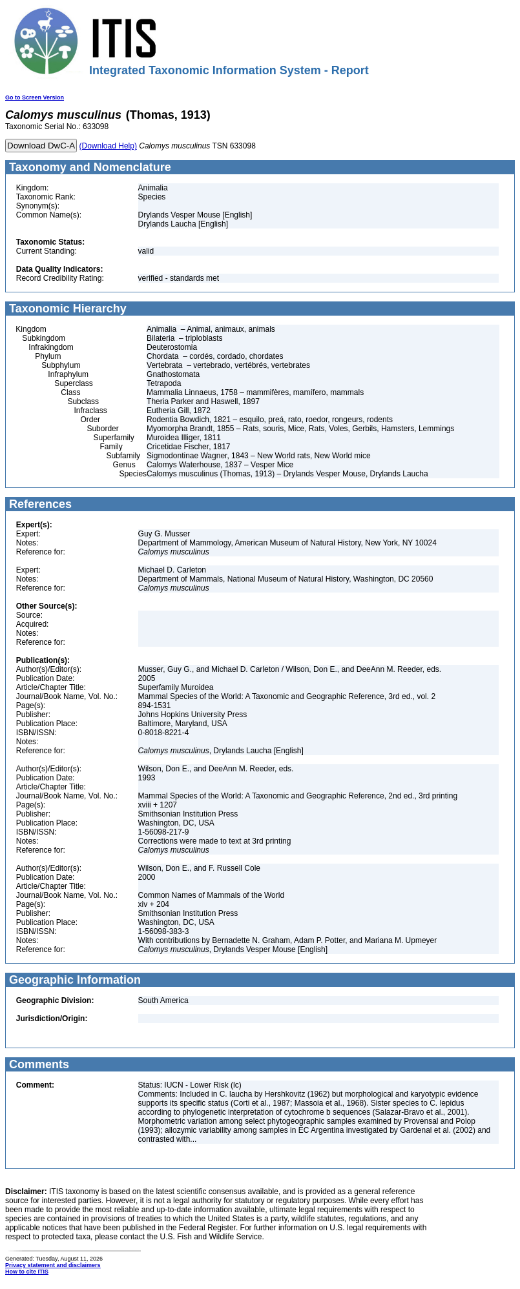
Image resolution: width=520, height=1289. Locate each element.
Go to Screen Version (34, 97)
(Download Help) (108, 145)
